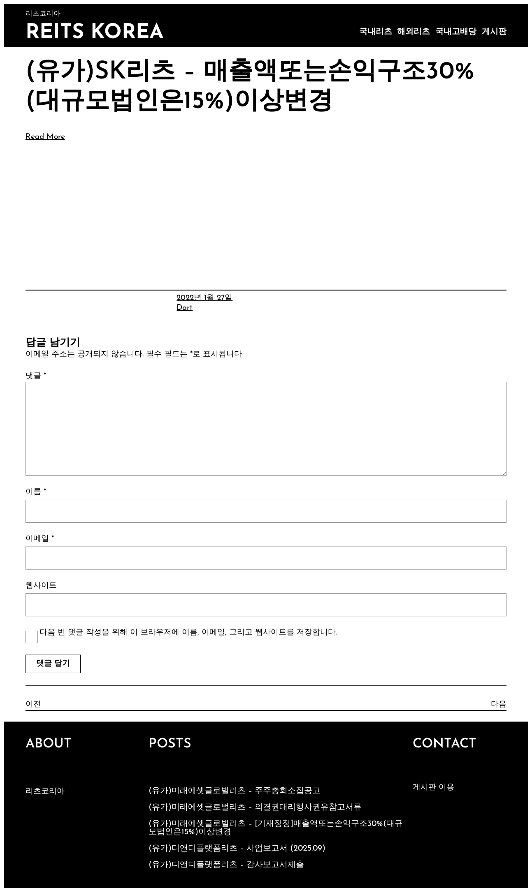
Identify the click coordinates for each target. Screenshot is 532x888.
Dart (185, 308)
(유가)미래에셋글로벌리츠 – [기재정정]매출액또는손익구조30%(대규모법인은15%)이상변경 (276, 828)
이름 (36, 492)
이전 (33, 704)
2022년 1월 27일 (204, 298)
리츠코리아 (45, 792)
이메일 (40, 539)
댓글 (36, 376)
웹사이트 (41, 586)
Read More (45, 137)
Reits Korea (95, 33)
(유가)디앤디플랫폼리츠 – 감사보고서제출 (226, 865)
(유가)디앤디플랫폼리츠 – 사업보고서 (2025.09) (237, 848)
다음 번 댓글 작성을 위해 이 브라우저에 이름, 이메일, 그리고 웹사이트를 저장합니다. (188, 633)
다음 (498, 704)
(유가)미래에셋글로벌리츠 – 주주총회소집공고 (235, 791)
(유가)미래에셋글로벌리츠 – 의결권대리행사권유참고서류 (255, 807)
